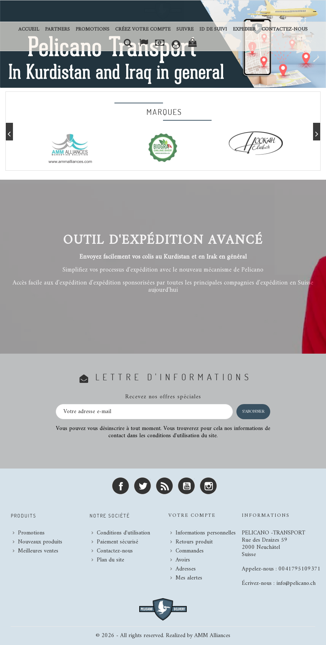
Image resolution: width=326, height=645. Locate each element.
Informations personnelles (206, 533)
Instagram (208, 486)
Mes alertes (189, 578)
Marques (164, 112)
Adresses (186, 569)
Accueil (28, 29)
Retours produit (194, 542)
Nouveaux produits (40, 542)
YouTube (186, 486)
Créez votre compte (143, 29)
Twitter (142, 486)
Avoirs (183, 560)
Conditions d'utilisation (123, 533)
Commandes (190, 551)
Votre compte (192, 515)
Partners (57, 29)
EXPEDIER (244, 29)
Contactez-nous (285, 29)
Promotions (92, 29)
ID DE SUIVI (213, 29)
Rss (164, 486)
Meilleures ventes (38, 551)
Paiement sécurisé (117, 542)
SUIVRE (185, 29)
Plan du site (110, 560)
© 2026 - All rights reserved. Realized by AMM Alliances (163, 636)
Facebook (120, 486)
